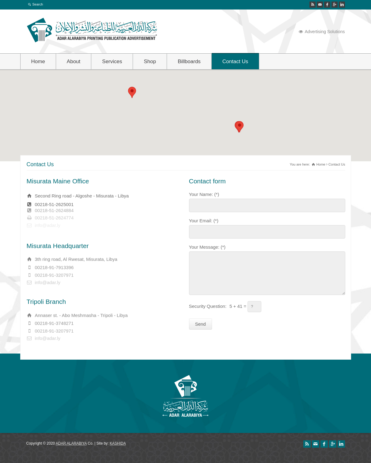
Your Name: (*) (204, 193)
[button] (240, 126)
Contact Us (235, 61)
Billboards (189, 61)
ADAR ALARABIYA (71, 443)
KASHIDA (118, 443)
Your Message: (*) (207, 246)
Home (38, 61)
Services (112, 61)
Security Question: (208, 305)
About (73, 61)
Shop (150, 61)
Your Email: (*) (203, 220)
